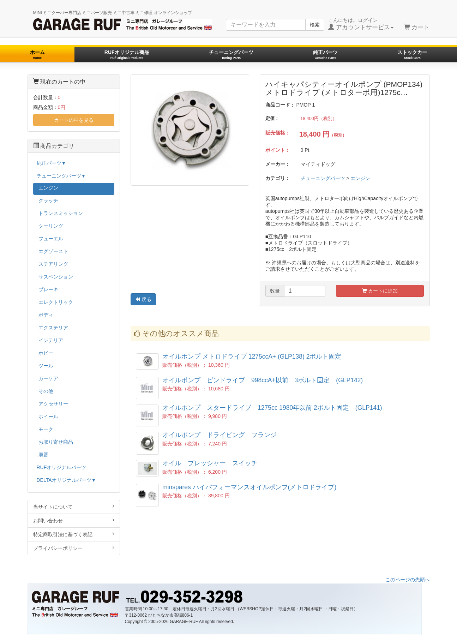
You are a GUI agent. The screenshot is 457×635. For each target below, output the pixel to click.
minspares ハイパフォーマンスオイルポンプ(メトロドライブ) (249, 487)
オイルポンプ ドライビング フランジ (219, 434)
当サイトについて (74, 507)
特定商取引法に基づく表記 (74, 534)
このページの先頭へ (407, 579)
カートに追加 (380, 291)
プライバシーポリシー (74, 548)
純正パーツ (325, 54)
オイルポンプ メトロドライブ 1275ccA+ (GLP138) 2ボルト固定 (251, 356)
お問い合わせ (74, 520)
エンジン (360, 178)
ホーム (37, 54)
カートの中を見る (74, 120)
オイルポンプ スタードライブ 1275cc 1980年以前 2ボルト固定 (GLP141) (272, 407)
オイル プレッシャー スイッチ (210, 463)
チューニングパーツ (231, 54)
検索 (315, 25)
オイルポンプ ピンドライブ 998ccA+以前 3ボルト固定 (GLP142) (262, 380)
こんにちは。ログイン (360, 24)
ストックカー (412, 54)
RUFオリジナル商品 (126, 54)
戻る (143, 299)
